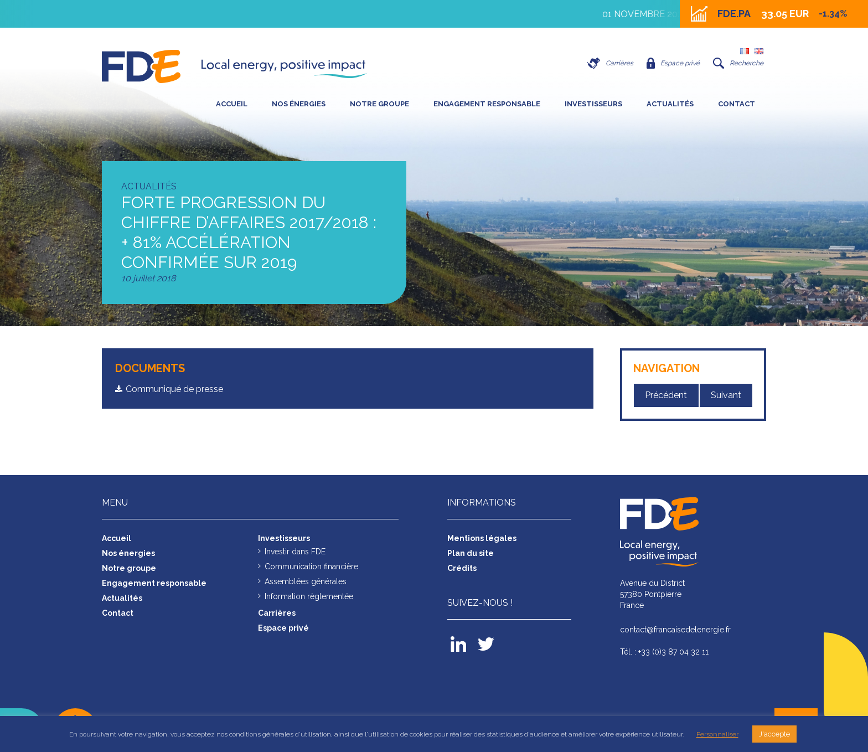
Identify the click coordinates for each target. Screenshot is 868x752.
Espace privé (673, 63)
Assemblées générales (306, 581)
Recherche (738, 63)
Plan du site (470, 553)
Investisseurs (593, 104)
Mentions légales (481, 538)
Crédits (462, 568)
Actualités (670, 104)
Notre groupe (379, 104)
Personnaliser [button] (717, 734)
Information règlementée (309, 596)
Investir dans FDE (295, 551)
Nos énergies (299, 104)
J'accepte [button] (774, 734)
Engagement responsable (486, 104)
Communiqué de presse (174, 389)
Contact (736, 104)
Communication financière (311, 566)
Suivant (726, 395)
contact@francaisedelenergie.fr (675, 629)
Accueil (231, 104)
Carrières (610, 63)
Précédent (666, 395)
